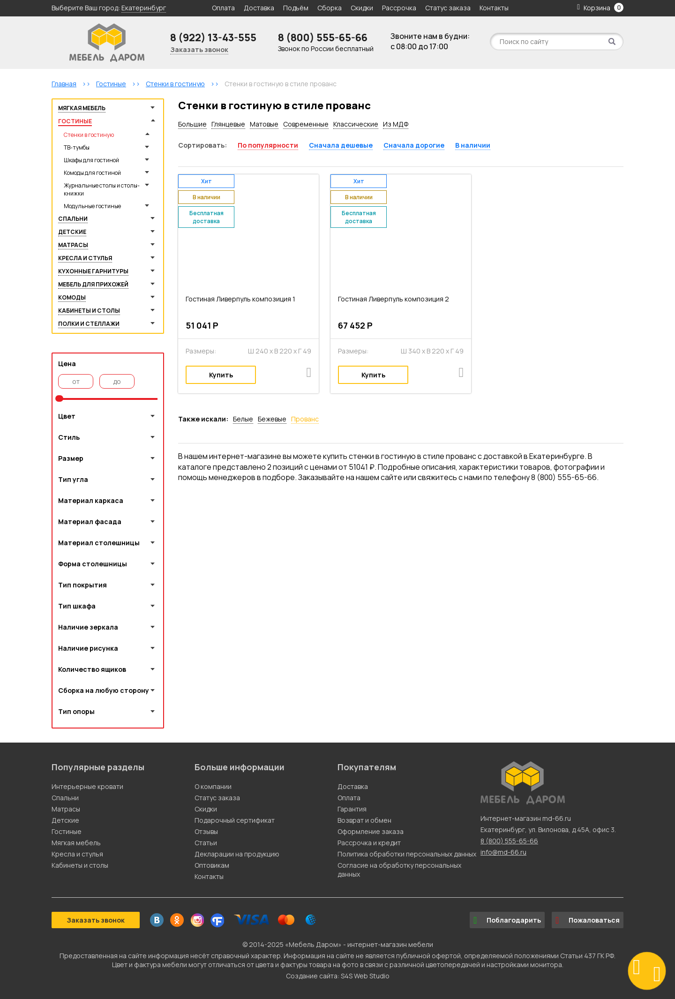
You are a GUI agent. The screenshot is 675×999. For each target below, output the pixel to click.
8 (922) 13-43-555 (213, 37)
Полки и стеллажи (89, 324)
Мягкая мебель (81, 108)
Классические (355, 124)
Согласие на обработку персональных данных (399, 870)
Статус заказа (448, 7)
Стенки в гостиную (89, 135)
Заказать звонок (199, 49)
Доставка (259, 7)
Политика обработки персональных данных (407, 853)
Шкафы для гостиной (91, 160)
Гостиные (75, 121)
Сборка (329, 7)
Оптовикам (212, 865)
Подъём (295, 7)
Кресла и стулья (85, 258)
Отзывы (206, 831)
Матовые (264, 124)
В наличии (472, 145)
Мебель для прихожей (93, 284)
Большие (192, 124)
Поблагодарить (507, 920)
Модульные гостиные (92, 206)
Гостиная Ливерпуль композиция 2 (393, 298)
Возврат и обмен (364, 820)
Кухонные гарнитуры (93, 271)
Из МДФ (395, 124)
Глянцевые (228, 124)
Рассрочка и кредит (369, 842)
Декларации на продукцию (237, 853)
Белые (243, 418)
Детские (72, 232)
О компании (213, 786)
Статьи (206, 842)
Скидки (363, 7)
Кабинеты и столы (89, 311)
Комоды (72, 297)
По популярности (268, 145)
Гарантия (352, 808)
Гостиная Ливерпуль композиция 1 (240, 298)
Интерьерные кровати (87, 786)
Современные (306, 124)
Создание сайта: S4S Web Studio (338, 975)
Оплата (223, 7)
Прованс (305, 418)
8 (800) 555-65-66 (323, 37)
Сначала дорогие (413, 145)
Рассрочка (399, 7)
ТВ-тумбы (77, 147)
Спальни (73, 219)
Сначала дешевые (341, 145)
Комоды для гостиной (92, 173)
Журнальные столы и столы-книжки (102, 189)
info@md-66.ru (503, 852)
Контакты (494, 7)
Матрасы (73, 245)
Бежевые (272, 418)
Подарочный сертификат (235, 820)
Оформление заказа (371, 831)
